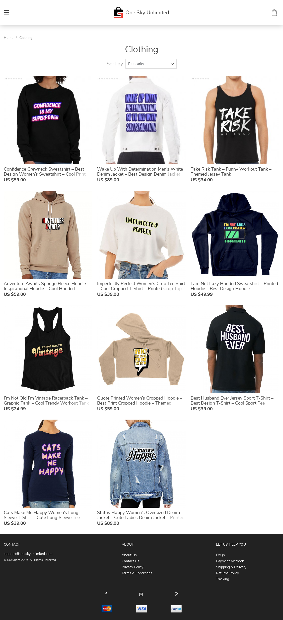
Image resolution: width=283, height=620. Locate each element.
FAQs (220, 555)
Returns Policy (227, 573)
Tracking (222, 579)
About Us (129, 555)
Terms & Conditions (137, 573)
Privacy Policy (132, 567)
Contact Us (130, 561)
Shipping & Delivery (231, 567)
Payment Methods (230, 561)
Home (8, 38)
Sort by (115, 63)
